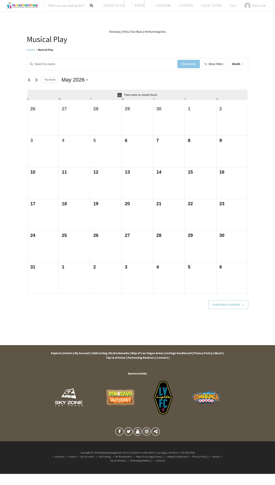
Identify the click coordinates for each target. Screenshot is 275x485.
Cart (233, 5)
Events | (68, 364)
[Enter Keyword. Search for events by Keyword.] (103, 64)
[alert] (138, 106)
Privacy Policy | (203, 364)
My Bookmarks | (120, 364)
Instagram (146, 443)
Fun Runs (137, 32)
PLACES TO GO (114, 5)
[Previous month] (29, 91)
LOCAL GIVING (211, 5)
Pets (126, 32)
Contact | (163, 369)
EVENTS (140, 5)
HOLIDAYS (163, 5)
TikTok (155, 443)
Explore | (57, 364)
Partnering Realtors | (142, 369)
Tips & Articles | (116, 369)
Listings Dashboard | (179, 364)
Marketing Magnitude (110, 463)
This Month (50, 91)
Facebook (119, 443)
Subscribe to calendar (226, 315)
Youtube (137, 443)
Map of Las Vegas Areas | (148, 364)
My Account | (83, 364)
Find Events (189, 64)
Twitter (128, 443)
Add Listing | (100, 364)
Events (31, 49)
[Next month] (36, 91)
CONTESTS (186, 5)
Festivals (115, 32)
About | (219, 364)
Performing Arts (155, 32)
